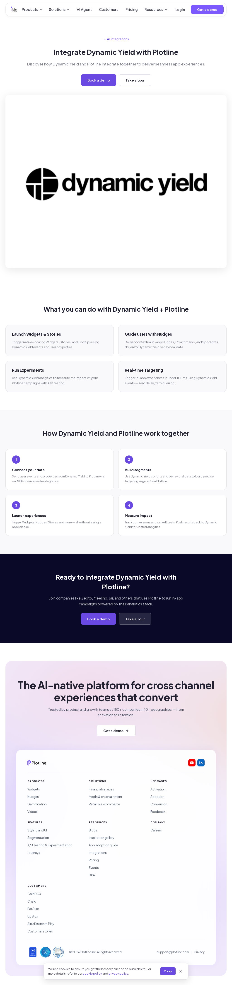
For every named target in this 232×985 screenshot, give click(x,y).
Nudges (33, 797)
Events (94, 867)
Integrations (98, 853)
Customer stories (40, 931)
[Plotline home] (14, 9)
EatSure (33, 909)
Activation (158, 789)
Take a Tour (135, 619)
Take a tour (135, 80)
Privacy (199, 952)
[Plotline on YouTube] (192, 762)
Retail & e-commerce (104, 804)
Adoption (157, 797)
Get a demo (207, 9)
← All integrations (116, 39)
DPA (92, 875)
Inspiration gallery (101, 838)
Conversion (158, 804)
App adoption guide (103, 845)
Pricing (132, 9)
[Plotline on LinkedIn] (201, 762)
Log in (180, 9)
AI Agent (84, 9)
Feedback (157, 812)
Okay (168, 971)
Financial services (101, 789)
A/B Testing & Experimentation (49, 845)
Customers (108, 9)
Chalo (31, 901)
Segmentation (38, 838)
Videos (32, 812)
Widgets (33, 789)
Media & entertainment (105, 797)
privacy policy (118, 973)
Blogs (93, 830)
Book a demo (98, 80)
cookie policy (92, 973)
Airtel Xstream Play (40, 924)
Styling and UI (37, 830)
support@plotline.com (173, 952)
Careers (156, 830)
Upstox (32, 916)
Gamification (37, 804)
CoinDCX (34, 894)
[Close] (180, 971)
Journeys (33, 853)
